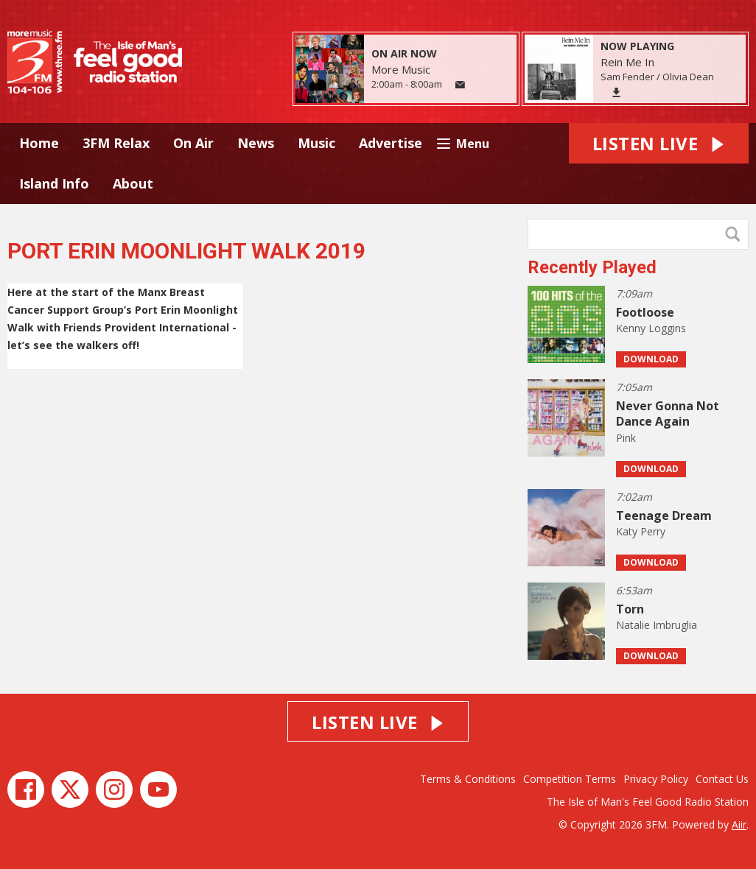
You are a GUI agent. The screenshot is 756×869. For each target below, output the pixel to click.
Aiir (739, 824)
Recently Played (592, 267)
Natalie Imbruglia (656, 625)
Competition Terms (569, 779)
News (255, 143)
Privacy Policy (655, 779)
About (133, 183)
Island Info (54, 183)
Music (316, 143)
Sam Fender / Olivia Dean (657, 76)
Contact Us (722, 779)
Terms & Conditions (468, 779)
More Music (400, 69)
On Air (193, 143)
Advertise (390, 143)
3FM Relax (116, 143)
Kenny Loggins (651, 328)
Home (39, 143)
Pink (626, 438)
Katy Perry (640, 531)
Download (651, 359)
